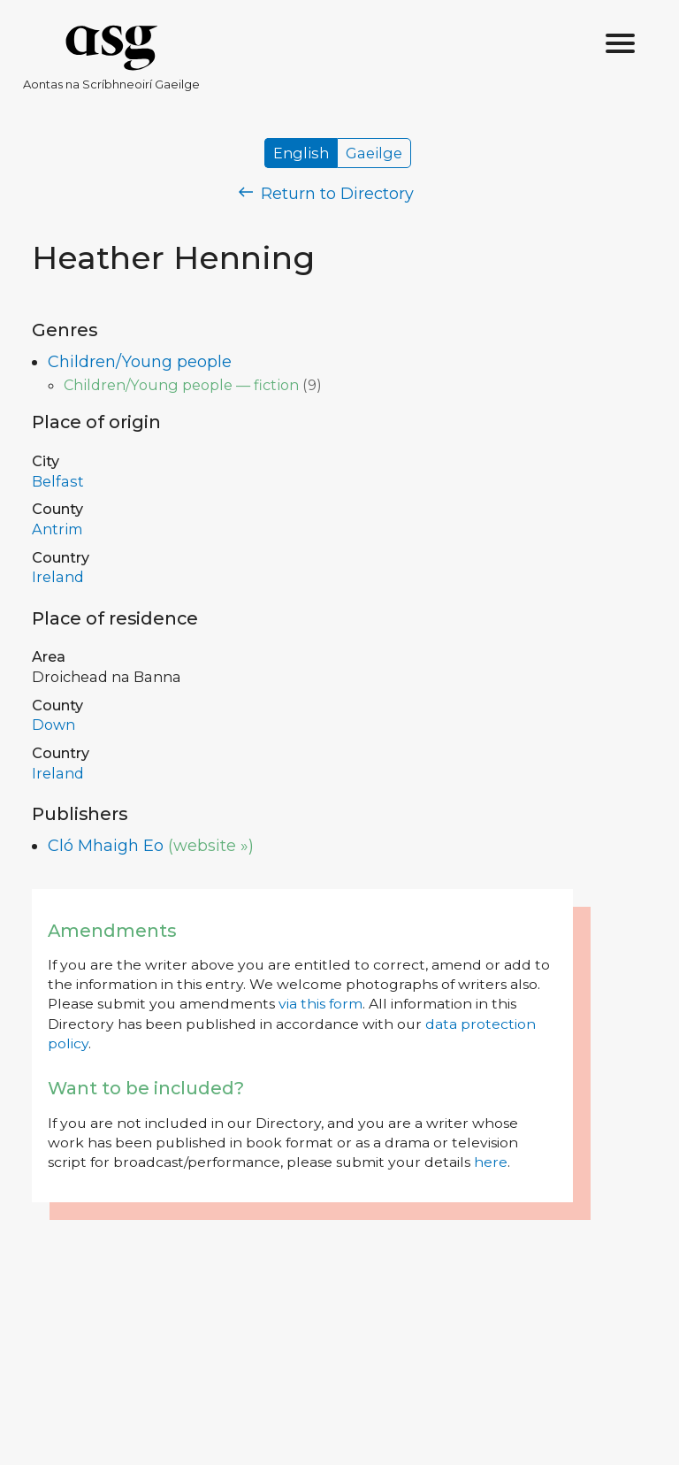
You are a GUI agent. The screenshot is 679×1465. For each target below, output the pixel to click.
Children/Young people (140, 362)
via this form (320, 1003)
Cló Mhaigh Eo (106, 845)
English (301, 153)
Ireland (58, 577)
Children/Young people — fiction (181, 385)
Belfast (58, 481)
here (490, 1162)
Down (53, 724)
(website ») (211, 845)
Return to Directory (326, 193)
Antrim (57, 529)
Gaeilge (374, 153)
